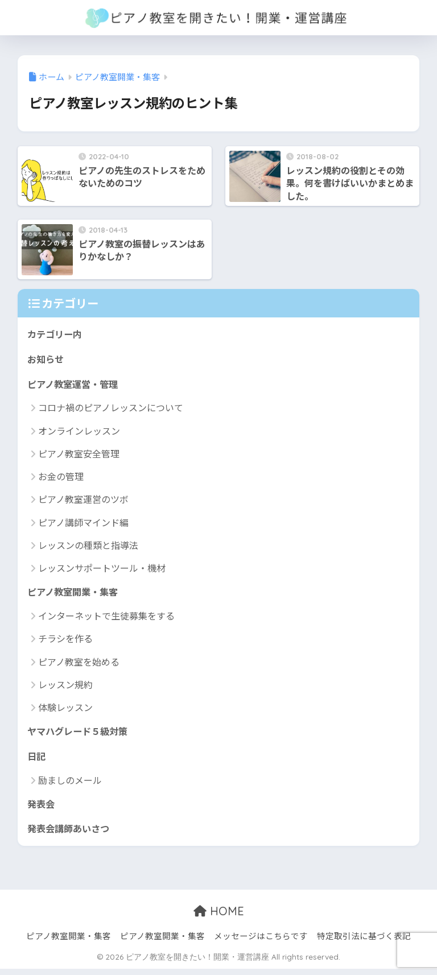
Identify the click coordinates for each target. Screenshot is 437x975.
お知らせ (46, 360)
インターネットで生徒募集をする (106, 619)
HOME (218, 917)
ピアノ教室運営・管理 (75, 385)
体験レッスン (65, 710)
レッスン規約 (65, 687)
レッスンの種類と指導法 (88, 547)
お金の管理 (61, 478)
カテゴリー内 (56, 334)
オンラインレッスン (79, 433)
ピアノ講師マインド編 (83, 524)
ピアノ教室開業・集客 (75, 595)
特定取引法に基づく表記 (364, 942)
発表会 (41, 809)
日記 (37, 760)
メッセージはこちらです (261, 942)
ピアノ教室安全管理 (78, 455)
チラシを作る (65, 641)
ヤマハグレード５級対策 (80, 735)
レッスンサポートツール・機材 (102, 570)
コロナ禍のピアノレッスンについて (110, 409)
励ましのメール (70, 784)
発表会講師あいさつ (70, 834)
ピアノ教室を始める (78, 664)
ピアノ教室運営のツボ (83, 501)
